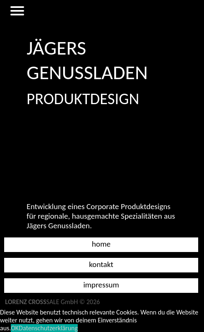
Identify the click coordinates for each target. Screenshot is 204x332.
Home (101, 244)
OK (15, 328)
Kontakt (101, 264)
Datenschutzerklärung (48, 328)
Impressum (101, 285)
